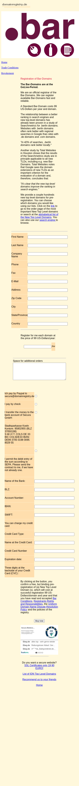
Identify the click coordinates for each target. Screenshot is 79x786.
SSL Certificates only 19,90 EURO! (39, 670)
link (53, 206)
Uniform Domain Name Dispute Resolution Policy (39, 610)
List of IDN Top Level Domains (39, 677)
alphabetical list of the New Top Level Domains (39, 216)
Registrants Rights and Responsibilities (37, 606)
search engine (48, 220)
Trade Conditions (10, 67)
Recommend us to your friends (39, 682)
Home (4, 62)
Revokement (7, 73)
